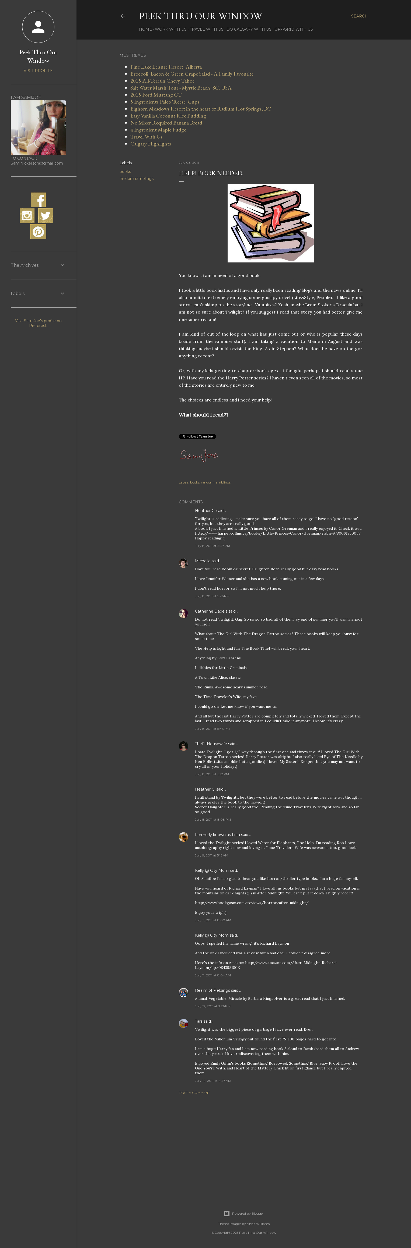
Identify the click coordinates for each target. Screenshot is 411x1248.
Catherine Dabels (211, 611)
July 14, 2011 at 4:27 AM (213, 1081)
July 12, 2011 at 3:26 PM (213, 1006)
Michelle (203, 561)
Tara (199, 1021)
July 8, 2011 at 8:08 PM (213, 819)
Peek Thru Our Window (200, 16)
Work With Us (171, 29)
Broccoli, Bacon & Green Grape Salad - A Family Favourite (191, 73)
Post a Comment (194, 1093)
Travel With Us (207, 29)
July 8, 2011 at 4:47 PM (212, 546)
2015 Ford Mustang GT (156, 94)
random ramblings (137, 178)
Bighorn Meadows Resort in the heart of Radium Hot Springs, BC (200, 108)
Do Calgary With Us (249, 29)
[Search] (359, 16)
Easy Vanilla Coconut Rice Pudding (168, 115)
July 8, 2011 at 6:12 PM (212, 774)
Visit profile (38, 70)
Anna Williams (258, 1224)
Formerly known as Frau (217, 834)
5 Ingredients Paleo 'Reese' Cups (164, 101)
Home (145, 29)
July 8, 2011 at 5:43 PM (212, 729)
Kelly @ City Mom (212, 870)
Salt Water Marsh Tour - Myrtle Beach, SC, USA (181, 87)
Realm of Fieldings (212, 990)
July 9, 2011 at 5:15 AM (211, 855)
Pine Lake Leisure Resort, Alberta (166, 66)
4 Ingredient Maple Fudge (158, 129)
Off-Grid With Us (293, 29)
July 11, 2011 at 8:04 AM (213, 975)
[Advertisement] (271, 1145)
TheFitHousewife (211, 743)
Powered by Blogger (244, 1213)
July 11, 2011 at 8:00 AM (213, 920)
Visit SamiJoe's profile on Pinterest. (38, 323)
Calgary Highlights (150, 143)
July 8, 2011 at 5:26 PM (212, 596)
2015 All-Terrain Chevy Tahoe (162, 80)
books (125, 171)
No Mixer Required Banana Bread (166, 122)
